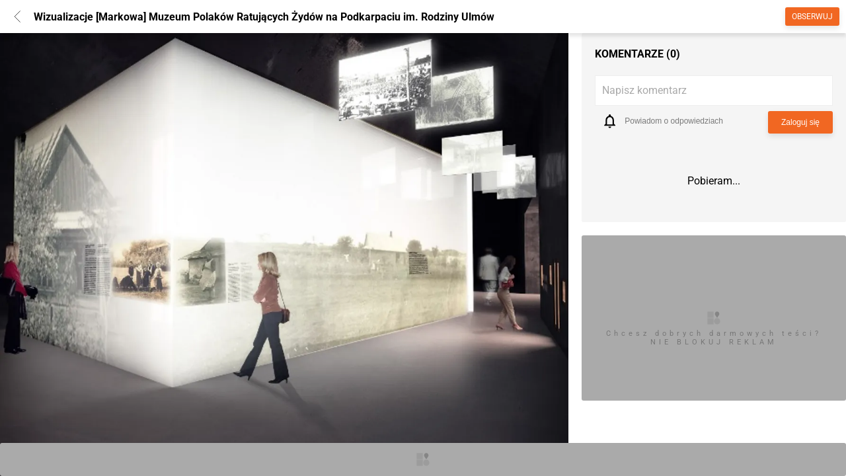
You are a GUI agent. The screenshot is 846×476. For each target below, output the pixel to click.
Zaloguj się (800, 122)
